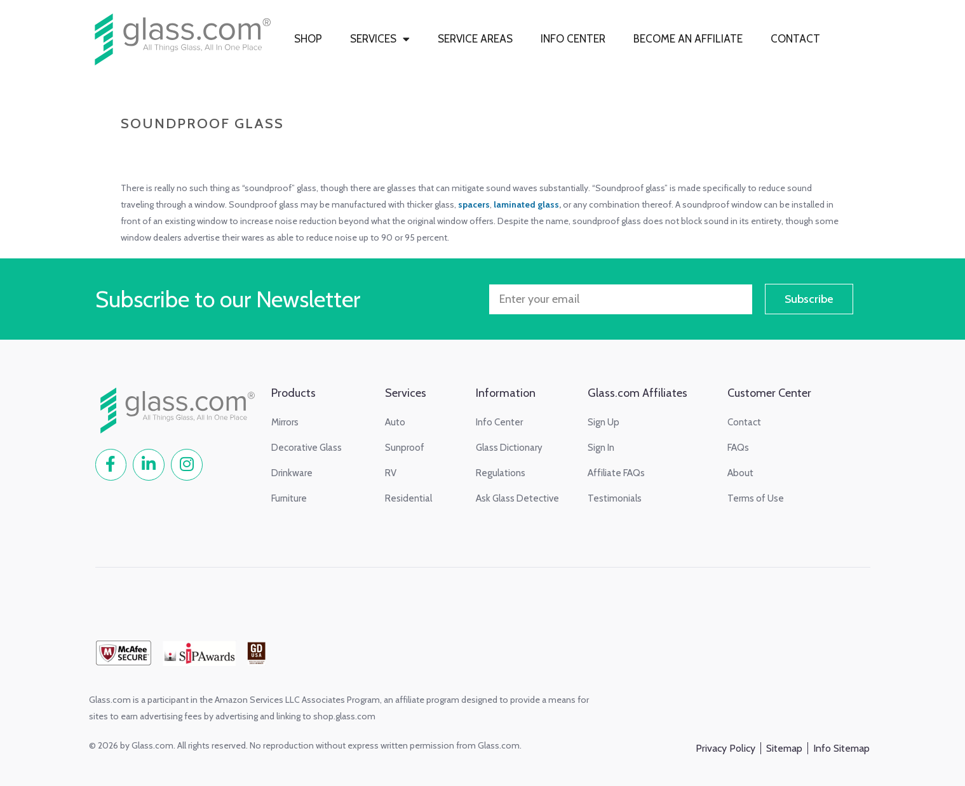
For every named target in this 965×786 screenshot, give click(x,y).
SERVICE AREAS (475, 38)
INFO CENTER (573, 38)
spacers (474, 204)
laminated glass (526, 204)
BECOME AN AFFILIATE (688, 38)
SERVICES (380, 39)
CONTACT (795, 38)
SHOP (308, 38)
